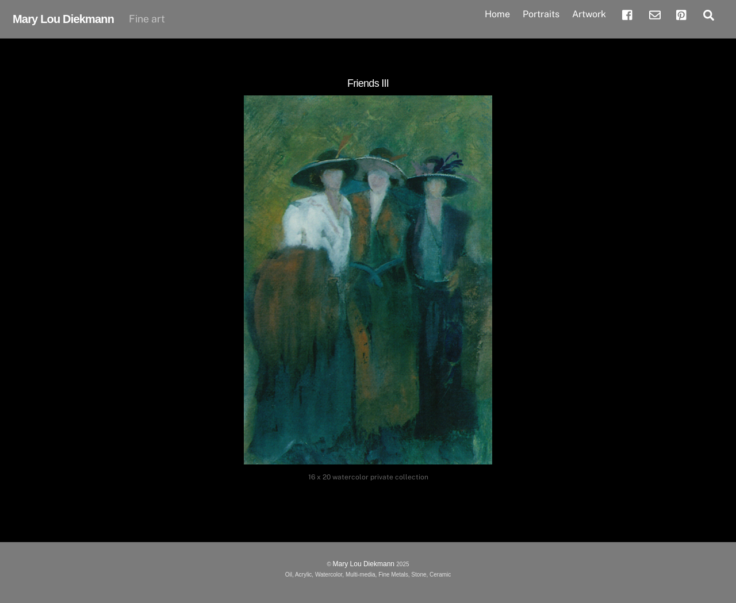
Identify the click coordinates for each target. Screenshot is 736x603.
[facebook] (627, 14)
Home (497, 14)
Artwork (589, 14)
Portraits (541, 14)
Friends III (368, 83)
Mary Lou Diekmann (365, 564)
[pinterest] (681, 14)
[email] (654, 14)
